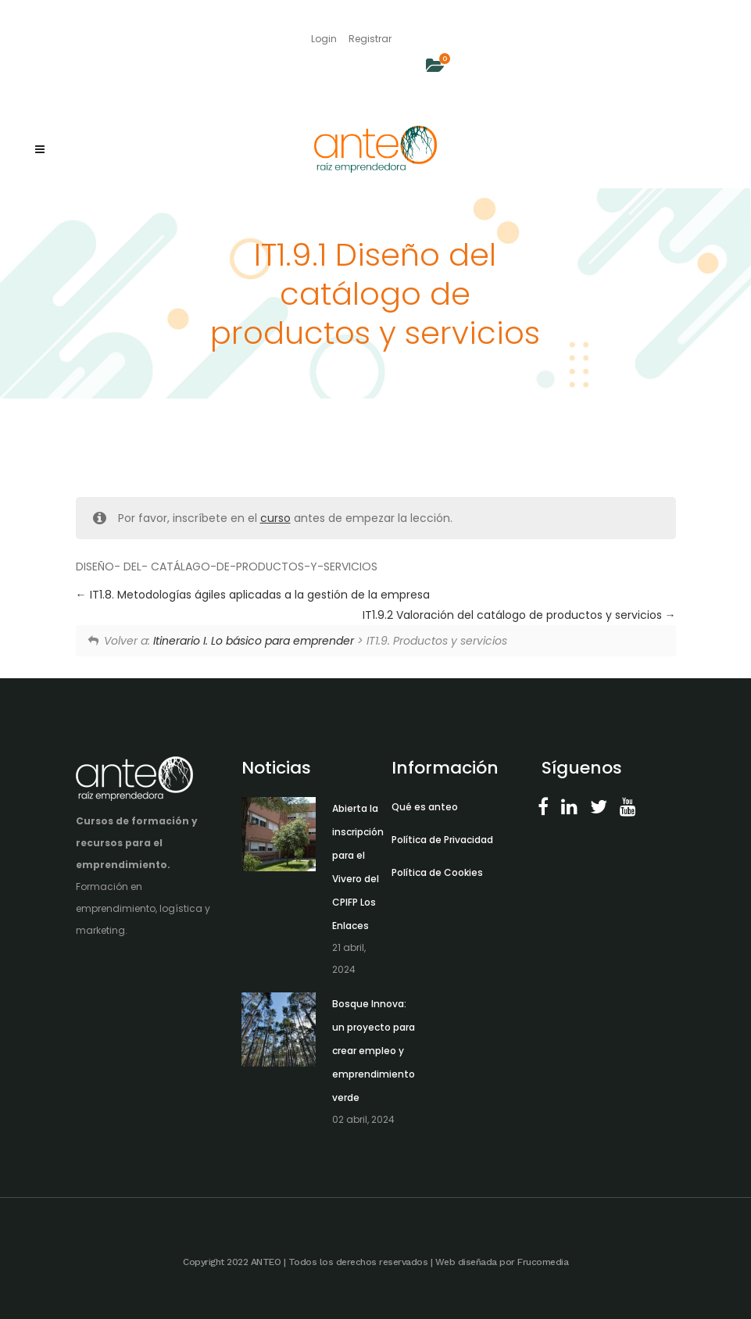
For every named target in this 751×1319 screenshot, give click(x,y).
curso (275, 518)
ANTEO (266, 1261)
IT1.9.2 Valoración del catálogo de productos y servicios (519, 615)
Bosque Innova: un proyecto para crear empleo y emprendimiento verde (373, 1050)
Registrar (370, 38)
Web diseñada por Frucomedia (502, 1261)
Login (324, 38)
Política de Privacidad (442, 839)
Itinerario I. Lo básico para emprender (253, 641)
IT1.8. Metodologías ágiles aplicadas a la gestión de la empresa (253, 594)
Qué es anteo (425, 806)
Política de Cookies (437, 872)
